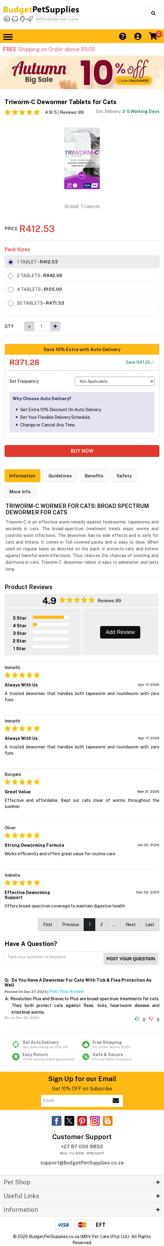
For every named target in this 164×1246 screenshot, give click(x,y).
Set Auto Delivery (47, 1044)
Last (149, 924)
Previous (70, 924)
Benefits (95, 475)
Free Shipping (117, 1044)
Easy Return (47, 1057)
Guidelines (61, 475)
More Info (20, 491)
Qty (9, 326)
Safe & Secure (117, 1057)
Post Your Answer (66, 991)
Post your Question (130, 959)
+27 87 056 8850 (82, 1147)
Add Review (120, 632)
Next (131, 924)
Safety (126, 475)
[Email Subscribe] (116, 1101)
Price (11, 228)
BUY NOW (82, 451)
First (47, 924)
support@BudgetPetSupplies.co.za (82, 1163)
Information (23, 475)
